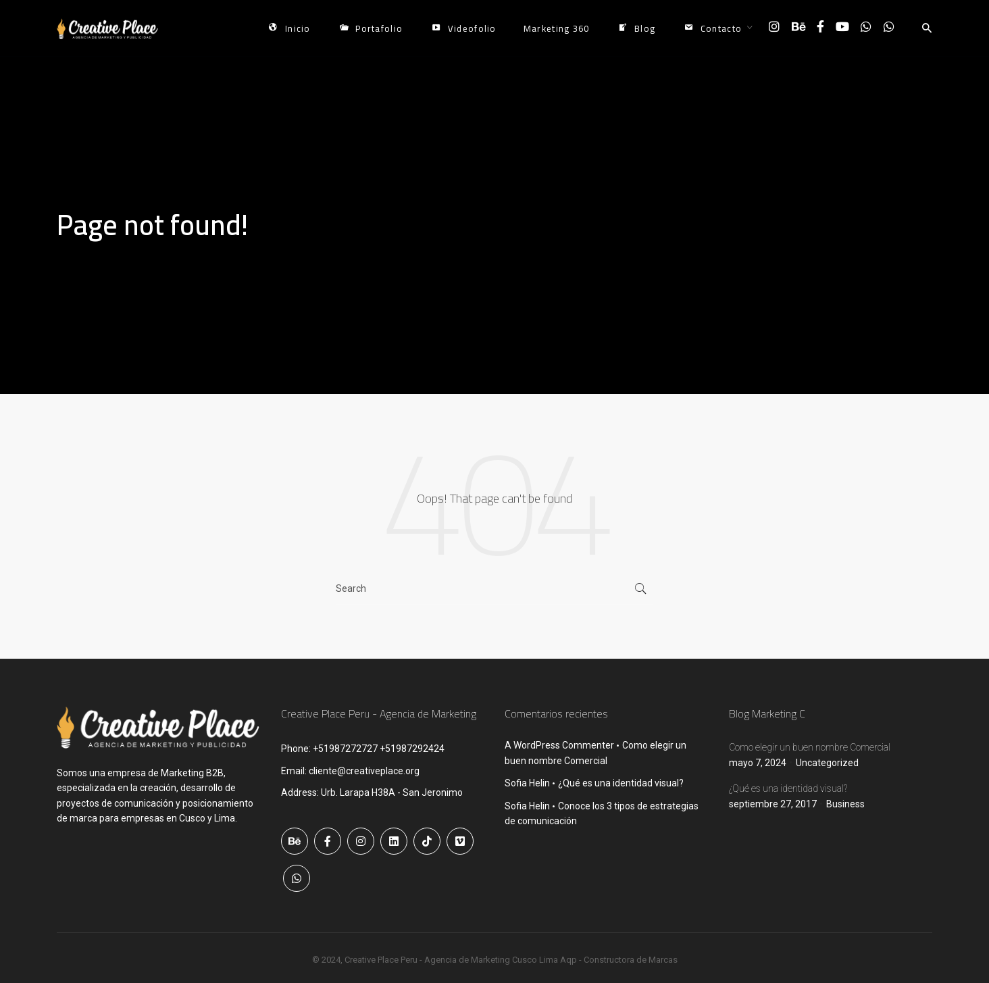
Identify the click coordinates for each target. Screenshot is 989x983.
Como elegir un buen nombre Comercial (809, 747)
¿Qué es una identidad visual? (621, 783)
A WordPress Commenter (559, 745)
